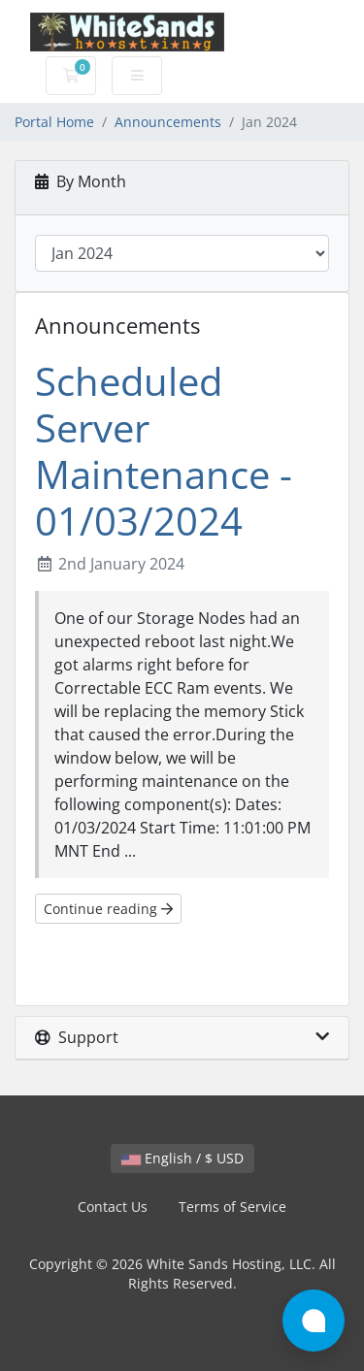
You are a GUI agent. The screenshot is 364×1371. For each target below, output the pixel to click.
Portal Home (54, 122)
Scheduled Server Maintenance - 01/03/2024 (163, 450)
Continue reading (108, 908)
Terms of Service (232, 1206)
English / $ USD (182, 1158)
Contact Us (113, 1206)
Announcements (168, 122)
